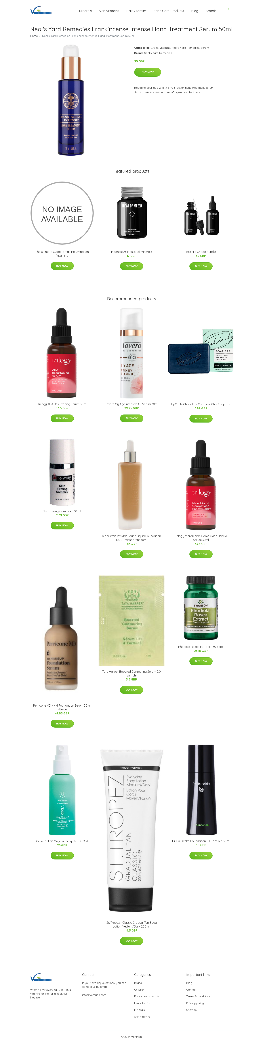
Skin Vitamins (109, 11)
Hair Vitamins (136, 11)
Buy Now (148, 72)
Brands (210, 11)
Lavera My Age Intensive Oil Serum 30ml (131, 404)
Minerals (85, 11)
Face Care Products (169, 11)
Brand (155, 47)
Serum (205, 47)
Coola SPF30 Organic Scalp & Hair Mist (62, 841)
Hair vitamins (142, 1003)
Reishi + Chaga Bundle (201, 252)
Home (34, 36)
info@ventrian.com (94, 995)
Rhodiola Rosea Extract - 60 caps (201, 647)
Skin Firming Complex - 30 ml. (62, 511)
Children (139, 989)
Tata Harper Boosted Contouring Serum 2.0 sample (131, 673)
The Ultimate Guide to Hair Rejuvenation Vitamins (62, 253)
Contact (191, 989)
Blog (194, 11)
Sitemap (191, 1010)
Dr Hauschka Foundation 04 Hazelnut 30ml (201, 841)
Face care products (146, 996)
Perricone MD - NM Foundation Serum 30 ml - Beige (62, 707)
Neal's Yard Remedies (185, 47)
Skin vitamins (142, 1016)
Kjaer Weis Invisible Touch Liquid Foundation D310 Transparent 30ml (131, 538)
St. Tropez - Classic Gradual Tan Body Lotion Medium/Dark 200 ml (131, 924)
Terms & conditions (198, 996)
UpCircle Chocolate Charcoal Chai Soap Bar (200, 404)
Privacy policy (195, 1003)
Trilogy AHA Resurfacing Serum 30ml (62, 404)
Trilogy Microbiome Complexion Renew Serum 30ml (201, 538)
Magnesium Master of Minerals (131, 252)
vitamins (165, 47)
